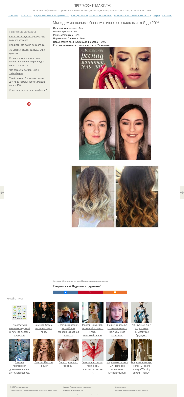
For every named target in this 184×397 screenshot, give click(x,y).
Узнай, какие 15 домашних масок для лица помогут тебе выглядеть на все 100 (27, 81)
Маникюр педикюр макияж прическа (94, 281)
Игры (157, 15)
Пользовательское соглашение (80, 387)
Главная (13, 15)
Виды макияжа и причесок (51, 15)
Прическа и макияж (92, 5)
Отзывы (167, 15)
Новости (26, 15)
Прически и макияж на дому (132, 15)
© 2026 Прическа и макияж (19, 387)
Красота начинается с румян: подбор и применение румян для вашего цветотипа (26, 61)
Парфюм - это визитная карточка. (27, 45)
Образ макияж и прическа (71, 281)
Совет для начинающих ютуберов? (28, 90)
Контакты (66, 387)
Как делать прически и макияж (91, 15)
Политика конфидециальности (73, 390)
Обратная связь (120, 387)
